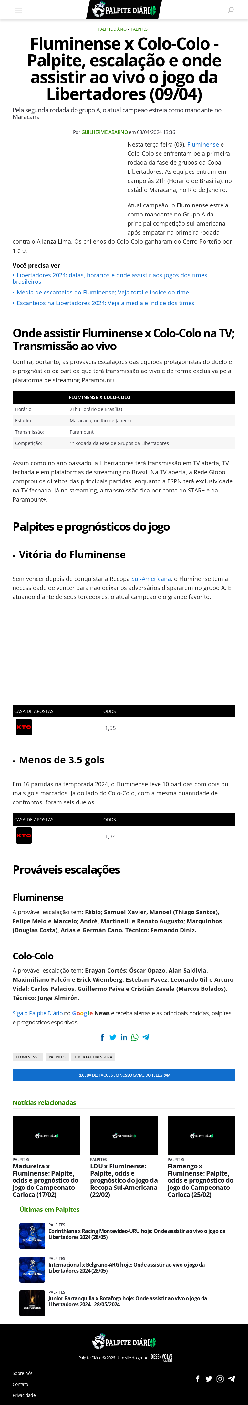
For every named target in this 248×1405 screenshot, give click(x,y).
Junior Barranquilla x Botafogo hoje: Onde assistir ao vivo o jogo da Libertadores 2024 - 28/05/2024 (127, 1301)
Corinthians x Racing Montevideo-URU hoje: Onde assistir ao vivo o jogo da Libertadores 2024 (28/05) (136, 1234)
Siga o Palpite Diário (38, 1013)
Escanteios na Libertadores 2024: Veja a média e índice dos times (105, 303)
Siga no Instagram (220, 1379)
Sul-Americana (151, 578)
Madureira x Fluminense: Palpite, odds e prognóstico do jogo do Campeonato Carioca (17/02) (45, 1180)
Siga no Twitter (209, 1379)
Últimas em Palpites (49, 1209)
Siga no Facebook (197, 1379)
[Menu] (18, 9)
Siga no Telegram (231, 1379)
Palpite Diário (112, 29)
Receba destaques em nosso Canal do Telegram (124, 1075)
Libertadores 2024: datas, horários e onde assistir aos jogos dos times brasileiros (110, 278)
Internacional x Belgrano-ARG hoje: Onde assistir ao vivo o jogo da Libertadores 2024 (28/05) (126, 1268)
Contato (20, 1384)
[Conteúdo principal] (124, 702)
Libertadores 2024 (93, 1057)
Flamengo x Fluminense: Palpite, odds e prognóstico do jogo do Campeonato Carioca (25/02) (200, 1180)
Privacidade (24, 1395)
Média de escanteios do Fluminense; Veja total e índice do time (103, 292)
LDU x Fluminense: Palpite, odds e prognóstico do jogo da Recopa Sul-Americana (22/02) (124, 1180)
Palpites (139, 29)
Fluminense (203, 144)
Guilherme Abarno (104, 132)
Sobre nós (22, 1373)
